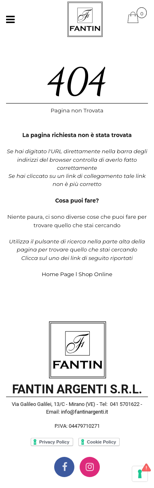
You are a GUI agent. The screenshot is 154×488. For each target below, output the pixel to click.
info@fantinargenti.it (84, 412)
